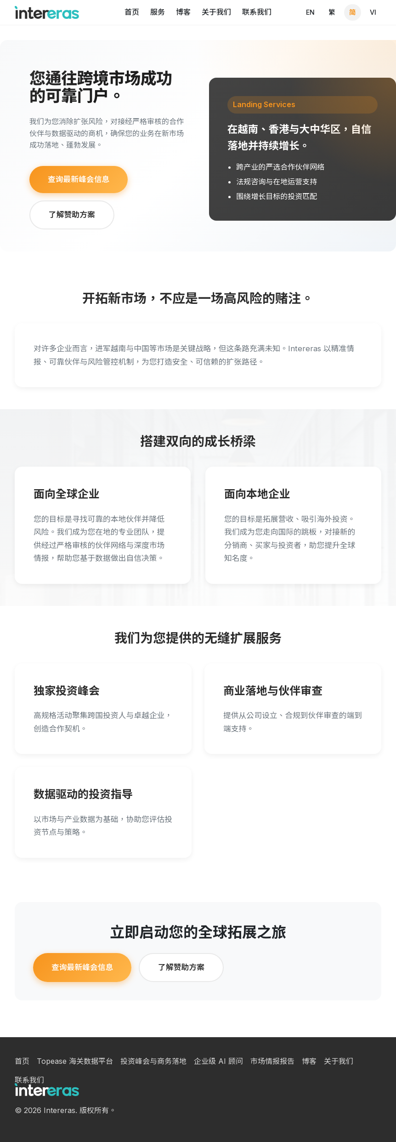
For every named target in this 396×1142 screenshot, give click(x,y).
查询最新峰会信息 (78, 179)
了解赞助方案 (72, 214)
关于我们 (216, 12)
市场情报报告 (272, 1061)
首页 (131, 12)
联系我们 (257, 12)
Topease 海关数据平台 (75, 1061)
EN (310, 12)
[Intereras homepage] (47, 12)
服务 (157, 12)
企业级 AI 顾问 (218, 1061)
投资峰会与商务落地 (153, 1061)
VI (373, 12)
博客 (183, 12)
